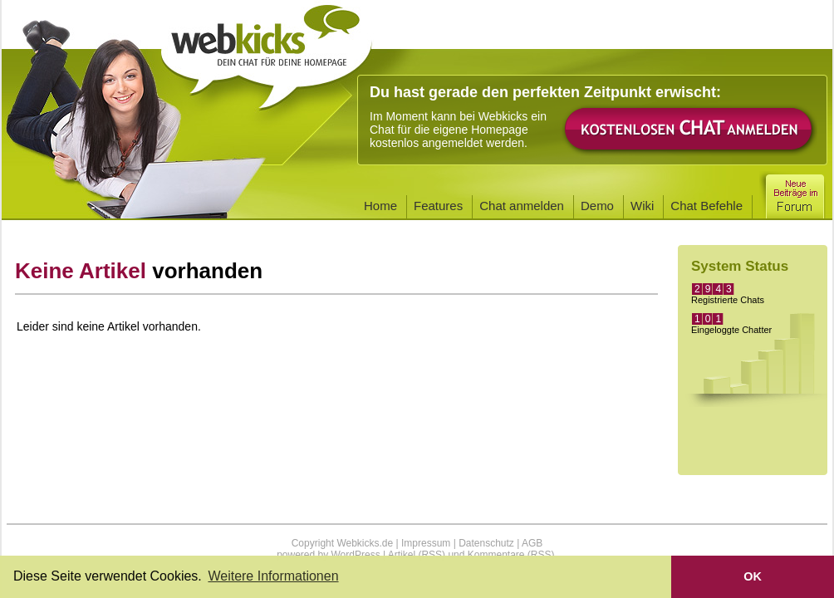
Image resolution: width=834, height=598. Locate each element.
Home (380, 206)
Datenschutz (486, 543)
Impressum (425, 543)
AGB (532, 543)
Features (438, 206)
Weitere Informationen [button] (273, 576)
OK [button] (752, 576)
